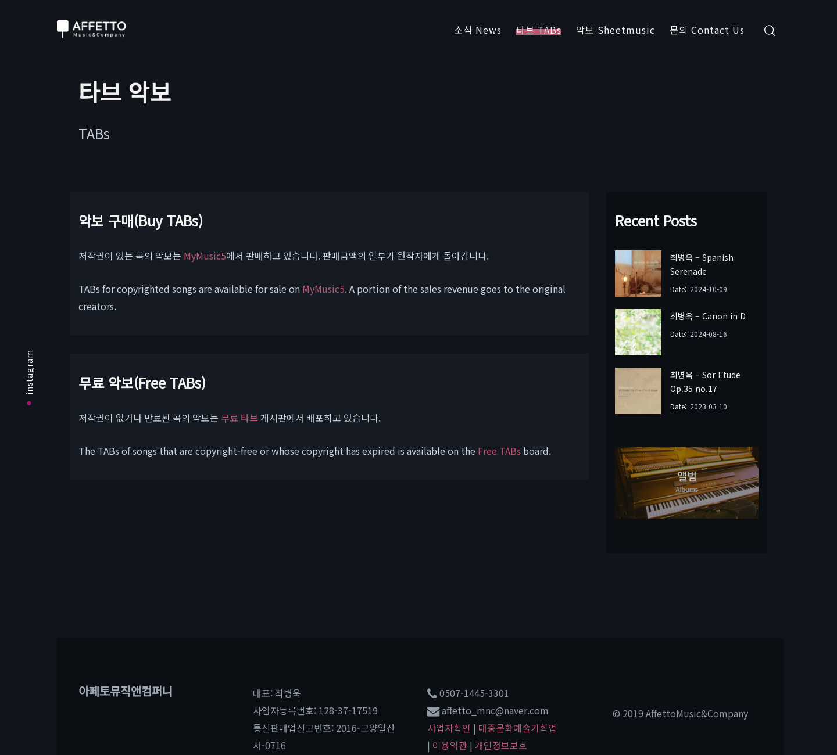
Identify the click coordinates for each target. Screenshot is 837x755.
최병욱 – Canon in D (708, 316)
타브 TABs (538, 30)
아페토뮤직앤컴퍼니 (125, 690)
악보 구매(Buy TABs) (140, 220)
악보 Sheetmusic (615, 30)
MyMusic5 (205, 256)
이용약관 (449, 745)
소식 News (478, 30)
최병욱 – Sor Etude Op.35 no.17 (705, 381)
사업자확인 (449, 728)
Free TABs (499, 451)
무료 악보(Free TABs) (142, 382)
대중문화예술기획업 (517, 728)
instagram (29, 377)
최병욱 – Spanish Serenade (702, 264)
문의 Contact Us (707, 30)
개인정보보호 (501, 745)
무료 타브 (239, 418)
